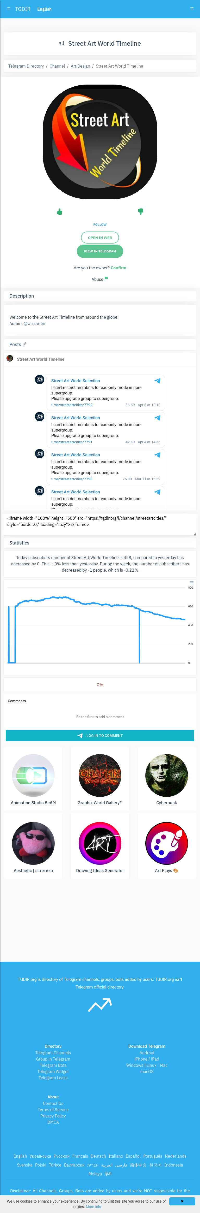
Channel (57, 66)
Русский (62, 1156)
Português (152, 1156)
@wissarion (34, 323)
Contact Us (53, 1103)
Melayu (95, 1173)
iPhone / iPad (147, 1059)
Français (80, 1156)
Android (147, 1052)
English (20, 1156)
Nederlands (175, 1156)
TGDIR (22, 9)
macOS (146, 1071)
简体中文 (138, 1165)
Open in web (100, 237)
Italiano (116, 1156)
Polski (40, 1165)
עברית (92, 1165)
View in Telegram (100, 251)
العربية (107, 1165)
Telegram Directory (26, 66)
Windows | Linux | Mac (147, 1065)
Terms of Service (53, 1109)
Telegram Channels (53, 1052)
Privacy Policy (53, 1116)
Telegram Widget (53, 1071)
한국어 (155, 1165)
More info (93, 1207)
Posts (15, 344)
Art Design (80, 66)
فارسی (121, 1165)
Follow (100, 224)
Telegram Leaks (53, 1077)
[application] (100, 625)
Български (74, 1165)
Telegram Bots (53, 1065)
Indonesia (173, 1165)
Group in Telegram (53, 1059)
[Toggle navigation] (191, 9)
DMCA (53, 1122)
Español (133, 1156)
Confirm (118, 267)
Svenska (25, 1165)
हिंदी (108, 1173)
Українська (40, 1156)
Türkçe (55, 1165)
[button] (191, 582)
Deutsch (98, 1156)
